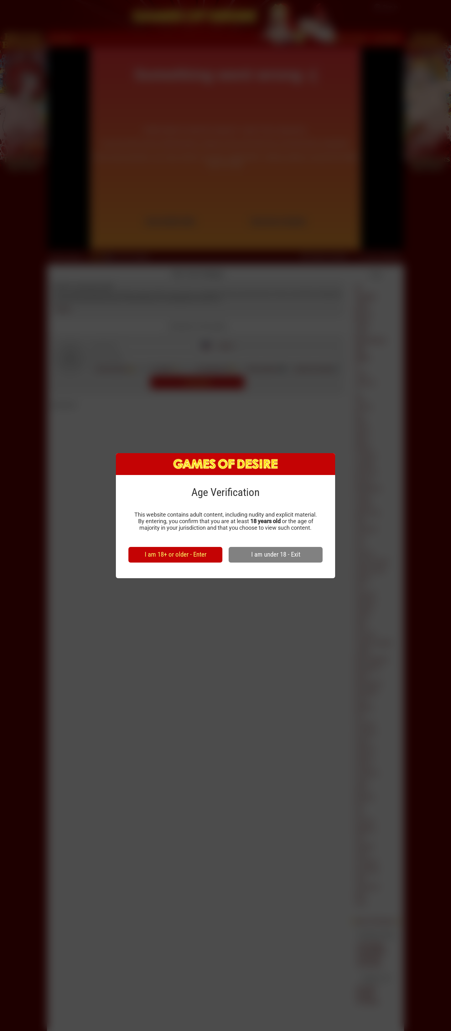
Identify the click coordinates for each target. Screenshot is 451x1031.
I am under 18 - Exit (275, 554)
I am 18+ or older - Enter (175, 554)
